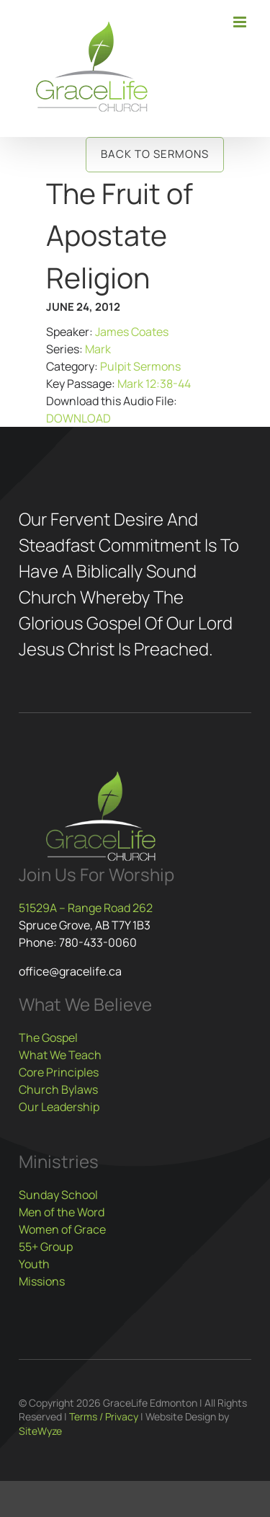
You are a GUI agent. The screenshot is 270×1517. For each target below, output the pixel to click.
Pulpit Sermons (140, 366)
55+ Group (46, 1247)
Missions (42, 1281)
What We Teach (60, 1055)
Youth (34, 1264)
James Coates (131, 332)
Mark (98, 349)
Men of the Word (61, 1212)
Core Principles (59, 1072)
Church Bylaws (58, 1089)
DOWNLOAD (78, 418)
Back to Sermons (155, 154)
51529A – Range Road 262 (86, 908)
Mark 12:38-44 (154, 384)
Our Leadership (59, 1107)
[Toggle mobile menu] (240, 22)
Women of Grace (62, 1229)
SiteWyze (40, 1431)
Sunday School (58, 1195)
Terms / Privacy (103, 1416)
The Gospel (48, 1037)
